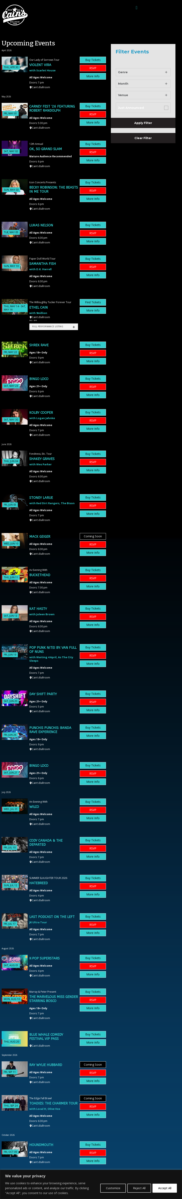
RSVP (92, 68)
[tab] (53, 326)
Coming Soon (93, 536)
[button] (136, 7)
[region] (91, 1184)
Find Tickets (93, 302)
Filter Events (132, 52)
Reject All (138, 1188)
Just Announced (131, 108)
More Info (93, 76)
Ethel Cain (38, 307)
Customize (111, 1188)
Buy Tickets (93, 60)
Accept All (164, 1188)
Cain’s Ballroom (41, 87)
